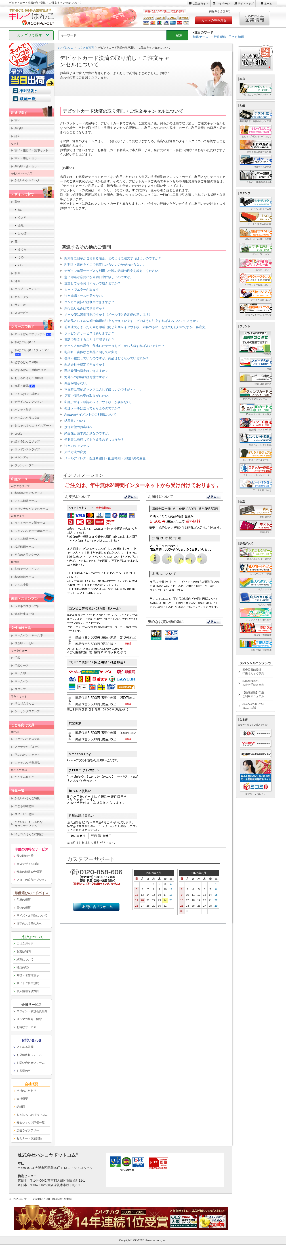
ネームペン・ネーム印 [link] (28, 635)
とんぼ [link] (22, 233)
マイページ (223, 3)
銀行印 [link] (19, 128)
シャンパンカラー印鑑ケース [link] (33, 531)
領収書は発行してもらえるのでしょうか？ (94, 439)
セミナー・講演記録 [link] (29, 1138)
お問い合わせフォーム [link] (30, 1062)
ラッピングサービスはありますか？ (89, 333)
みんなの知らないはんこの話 (253, 705)
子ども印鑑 (236, 37)
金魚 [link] (20, 225)
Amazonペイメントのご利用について (90, 414)
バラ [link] (20, 265)
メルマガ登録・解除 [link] (29, 1019)
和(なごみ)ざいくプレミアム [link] (32, 352)
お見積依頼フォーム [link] (29, 1055)
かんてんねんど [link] (24, 777)
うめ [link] (20, 257)
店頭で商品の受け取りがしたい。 (87, 396)
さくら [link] (22, 249)
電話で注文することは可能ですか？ (89, 339)
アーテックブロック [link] (27, 746)
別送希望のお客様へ (78, 427)
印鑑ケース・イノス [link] (27, 568)
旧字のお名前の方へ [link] (29, 923)
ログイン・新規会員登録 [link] (32, 1011)
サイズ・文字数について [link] (32, 915)
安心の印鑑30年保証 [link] (29, 871)
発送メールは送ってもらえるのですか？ (92, 408)
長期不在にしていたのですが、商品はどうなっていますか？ (106, 358)
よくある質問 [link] (25, 1047)
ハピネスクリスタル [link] (27, 417)
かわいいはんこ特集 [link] (27, 798)
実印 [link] (17, 120)
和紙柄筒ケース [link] (24, 577)
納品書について (75, 421)
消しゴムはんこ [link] (24, 703)
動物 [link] (17, 201)
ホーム (268, 3)
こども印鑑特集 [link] (24, 806)
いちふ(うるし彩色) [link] (27, 394)
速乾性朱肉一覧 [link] (24, 614)
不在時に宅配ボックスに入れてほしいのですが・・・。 (103, 389)
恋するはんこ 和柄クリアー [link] (32, 370)
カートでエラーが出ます (81, 289)
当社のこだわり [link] (26, 1090)
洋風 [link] (17, 281)
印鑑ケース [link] (22, 665)
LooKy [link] (18, 433)
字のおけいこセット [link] (27, 754)
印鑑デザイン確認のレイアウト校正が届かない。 (98, 402)
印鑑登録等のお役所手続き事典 (253, 682)
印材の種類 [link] (24, 899)
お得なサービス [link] (26, 1027)
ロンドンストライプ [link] (27, 449)
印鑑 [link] (17, 657)
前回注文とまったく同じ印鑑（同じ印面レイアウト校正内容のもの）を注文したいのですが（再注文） (136, 327)
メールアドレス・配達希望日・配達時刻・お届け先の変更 (105, 458)
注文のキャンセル (76, 446)
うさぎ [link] (22, 217)
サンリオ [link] (20, 304)
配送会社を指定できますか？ (84, 364)
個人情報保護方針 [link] (28, 991)
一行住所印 (218, 37)
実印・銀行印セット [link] (27, 158)
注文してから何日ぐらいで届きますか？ (92, 283)
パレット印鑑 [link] (23, 409)
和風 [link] (17, 273)
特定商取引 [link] (24, 967)
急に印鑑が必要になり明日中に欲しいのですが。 (98, 277)
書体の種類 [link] (24, 907)
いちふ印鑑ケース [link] (26, 500)
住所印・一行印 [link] (24, 643)
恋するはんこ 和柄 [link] (26, 362)
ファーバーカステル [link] (27, 739)
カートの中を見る (213, 20)
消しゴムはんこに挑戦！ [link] (30, 834)
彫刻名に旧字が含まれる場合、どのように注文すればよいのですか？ (112, 258)
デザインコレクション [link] (28, 401)
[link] (31, 1115)
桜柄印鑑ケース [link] (24, 546)
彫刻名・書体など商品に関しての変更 (91, 352)
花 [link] (16, 241)
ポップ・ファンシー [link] (27, 289)
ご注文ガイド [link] (25, 943)
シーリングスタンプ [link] (27, 711)
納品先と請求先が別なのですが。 (87, 433)
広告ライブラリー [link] (28, 1130)
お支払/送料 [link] (24, 951)
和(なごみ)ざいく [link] (25, 342)
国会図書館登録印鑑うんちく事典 (253, 671)
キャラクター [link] (23, 297)
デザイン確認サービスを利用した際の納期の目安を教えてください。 (112, 271)
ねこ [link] (20, 209)
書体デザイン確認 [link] (28, 864)
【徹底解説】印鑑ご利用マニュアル (253, 694)
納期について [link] (25, 959)
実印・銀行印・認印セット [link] (31, 150)
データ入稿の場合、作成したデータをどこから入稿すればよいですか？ (114, 346)
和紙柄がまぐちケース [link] (28, 493)
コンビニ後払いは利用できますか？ (89, 302)
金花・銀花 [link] (25, 386)
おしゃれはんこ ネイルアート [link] (33, 425)
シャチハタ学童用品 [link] (27, 762)
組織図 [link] (21, 1106)
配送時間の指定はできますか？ (86, 371)
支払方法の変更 (75, 452)
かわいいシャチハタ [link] (27, 180)
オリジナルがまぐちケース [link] (31, 508)
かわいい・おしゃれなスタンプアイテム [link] (28, 824)
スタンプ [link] (20, 689)
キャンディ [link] (22, 457)
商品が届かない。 (76, 383)
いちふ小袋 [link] (22, 584)
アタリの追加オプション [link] (32, 879)
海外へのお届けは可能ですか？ (86, 377)
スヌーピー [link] (22, 312)
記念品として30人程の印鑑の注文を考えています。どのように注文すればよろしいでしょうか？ (131, 321)
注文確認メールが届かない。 (84, 296)
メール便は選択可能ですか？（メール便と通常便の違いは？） (108, 314)
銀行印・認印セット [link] (27, 166)
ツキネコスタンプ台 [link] (27, 606)
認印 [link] (17, 136)
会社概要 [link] (22, 1098)
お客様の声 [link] (24, 1070)
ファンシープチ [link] (24, 465)
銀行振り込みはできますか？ (84, 308)
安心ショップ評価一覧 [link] (30, 1122)
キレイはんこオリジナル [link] (33, 334)
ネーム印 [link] (20, 673)
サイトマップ (246, 3)
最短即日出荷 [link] (25, 856)
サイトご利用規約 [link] (28, 983)
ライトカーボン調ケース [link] (30, 523)
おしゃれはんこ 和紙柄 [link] (29, 378)
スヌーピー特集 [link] (24, 814)
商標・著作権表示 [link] (28, 975)
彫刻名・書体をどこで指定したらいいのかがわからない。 (105, 264)
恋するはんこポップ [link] (27, 441)
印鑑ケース (200, 37)
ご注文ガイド (200, 3)
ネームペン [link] (22, 681)
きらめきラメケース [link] (27, 554)
